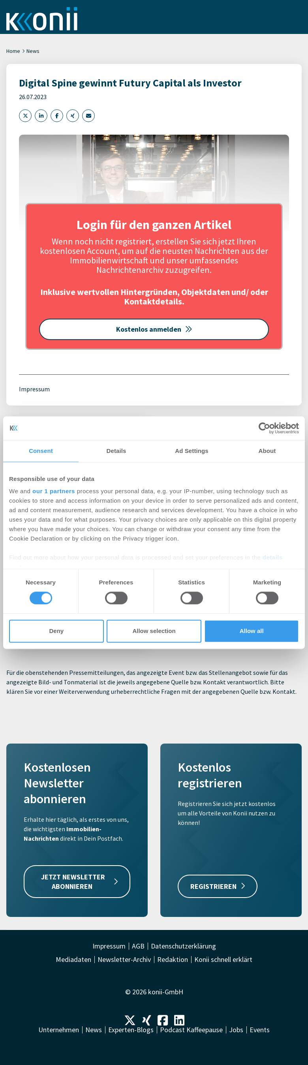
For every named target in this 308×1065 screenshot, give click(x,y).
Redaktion (172, 959)
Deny (56, 630)
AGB (138, 946)
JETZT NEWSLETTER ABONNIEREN (79, 881)
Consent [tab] (41, 450)
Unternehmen (58, 1029)
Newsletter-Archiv (124, 959)
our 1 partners (53, 491)
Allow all (252, 630)
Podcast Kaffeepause (191, 1029)
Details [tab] (116, 450)
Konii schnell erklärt (223, 959)
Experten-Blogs (131, 1029)
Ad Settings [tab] (191, 450)
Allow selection (153, 630)
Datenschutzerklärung (183, 946)
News (32, 50)
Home (13, 50)
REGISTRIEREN (217, 886)
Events (260, 1029)
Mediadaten (73, 959)
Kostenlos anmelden (154, 329)
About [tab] (267, 450)
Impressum (34, 389)
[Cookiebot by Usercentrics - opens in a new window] (264, 428)
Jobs (236, 1029)
